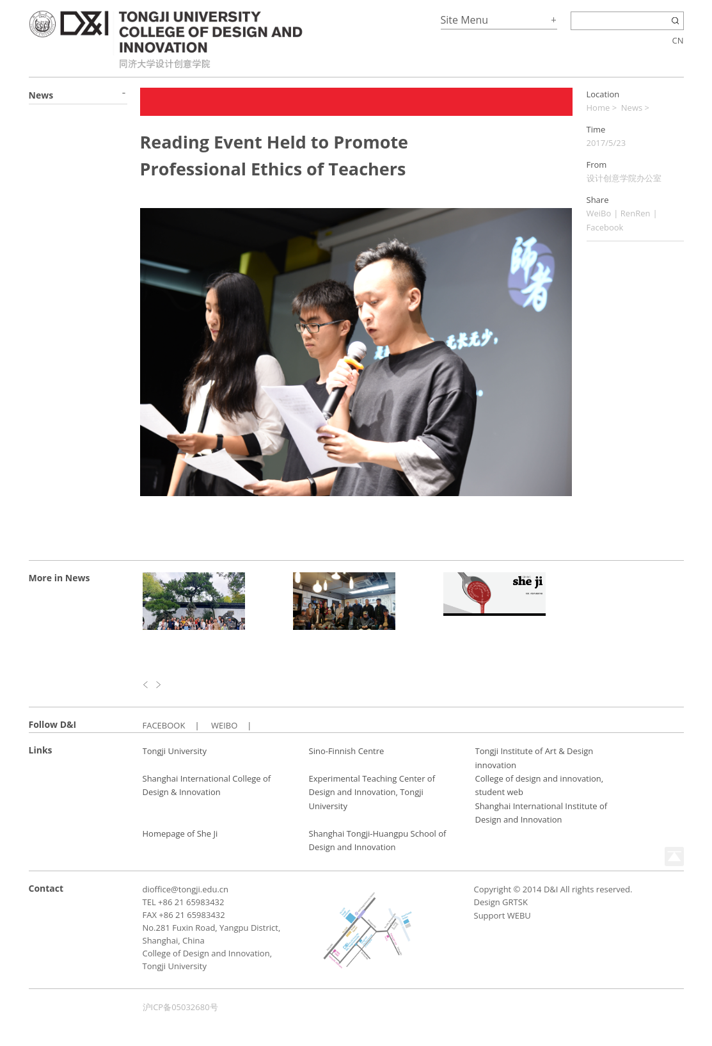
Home (598, 107)
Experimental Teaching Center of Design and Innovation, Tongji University (372, 792)
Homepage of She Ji (180, 833)
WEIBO (224, 725)
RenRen (636, 213)
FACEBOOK (164, 725)
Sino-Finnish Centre (346, 751)
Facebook (605, 227)
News (631, 107)
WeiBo (599, 213)
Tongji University (175, 751)
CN (678, 40)
